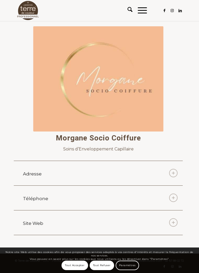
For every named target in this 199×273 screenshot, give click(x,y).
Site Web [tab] (99, 222)
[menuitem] (127, 10)
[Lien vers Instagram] (172, 10)
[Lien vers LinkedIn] (180, 10)
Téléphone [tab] (99, 198)
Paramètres (127, 265)
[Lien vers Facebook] (164, 10)
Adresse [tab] (99, 173)
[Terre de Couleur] (82, 10)
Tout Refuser (102, 265)
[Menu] (139, 10)
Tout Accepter (75, 265)
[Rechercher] (127, 10)
